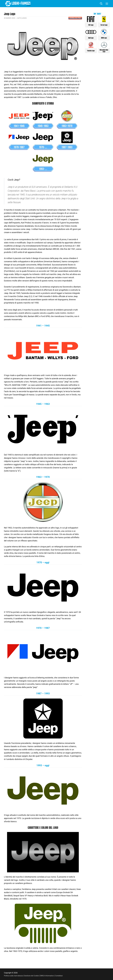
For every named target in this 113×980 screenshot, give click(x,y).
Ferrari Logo (104, 25)
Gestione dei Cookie (32, 976)
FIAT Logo (90, 25)
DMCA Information (49, 976)
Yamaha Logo (91, 50)
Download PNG (75, 18)
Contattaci (61, 976)
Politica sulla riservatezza (14, 976)
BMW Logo (104, 38)
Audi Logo (90, 38)
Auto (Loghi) (22, 18)
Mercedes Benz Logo (104, 50)
